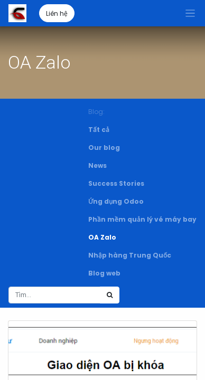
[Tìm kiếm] (109, 295)
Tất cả (98, 129)
